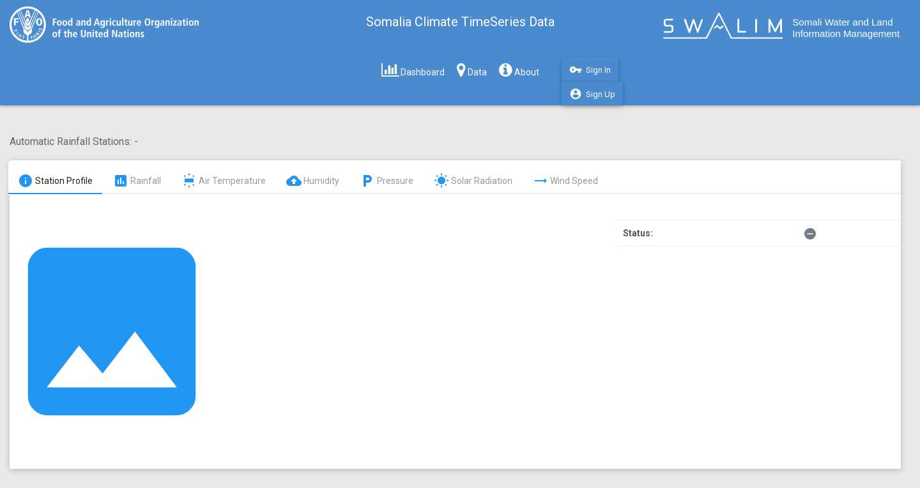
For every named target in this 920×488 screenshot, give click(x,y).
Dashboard (413, 69)
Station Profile (55, 180)
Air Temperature (223, 180)
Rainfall (137, 180)
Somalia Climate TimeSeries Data (460, 21)
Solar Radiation (473, 180)
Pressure (386, 180)
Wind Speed (565, 180)
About (519, 69)
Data (472, 69)
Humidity (312, 180)
